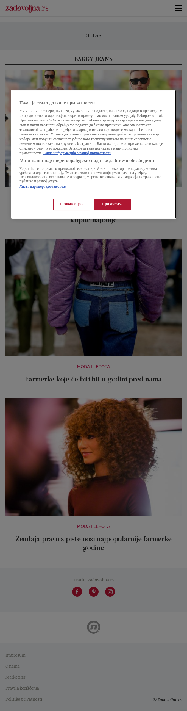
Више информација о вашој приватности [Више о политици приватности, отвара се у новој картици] (77, 153)
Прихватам (112, 204)
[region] (93, 154)
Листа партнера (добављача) (42, 187)
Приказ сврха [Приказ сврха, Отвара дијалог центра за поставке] (72, 204)
